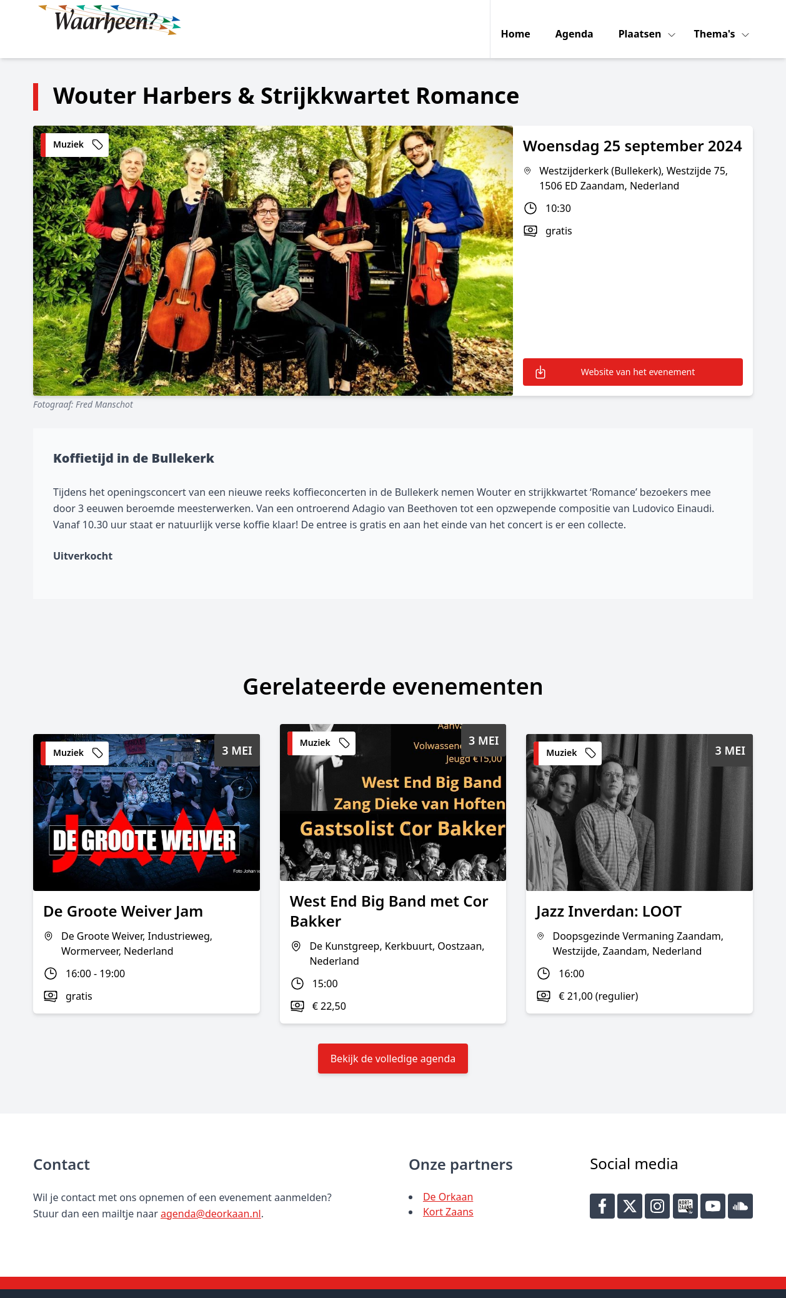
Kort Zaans (448, 1193)
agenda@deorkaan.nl (211, 1195)
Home (518, 20)
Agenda (577, 20)
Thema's (718, 20)
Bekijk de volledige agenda (393, 1040)
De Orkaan (448, 1178)
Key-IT (576, 1283)
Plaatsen (644, 20)
